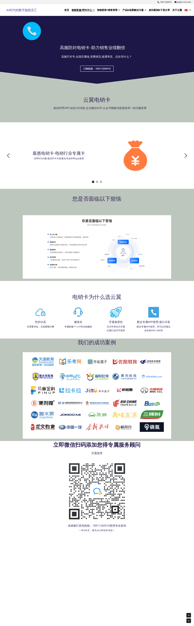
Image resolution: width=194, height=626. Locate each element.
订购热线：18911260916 (97, 72)
